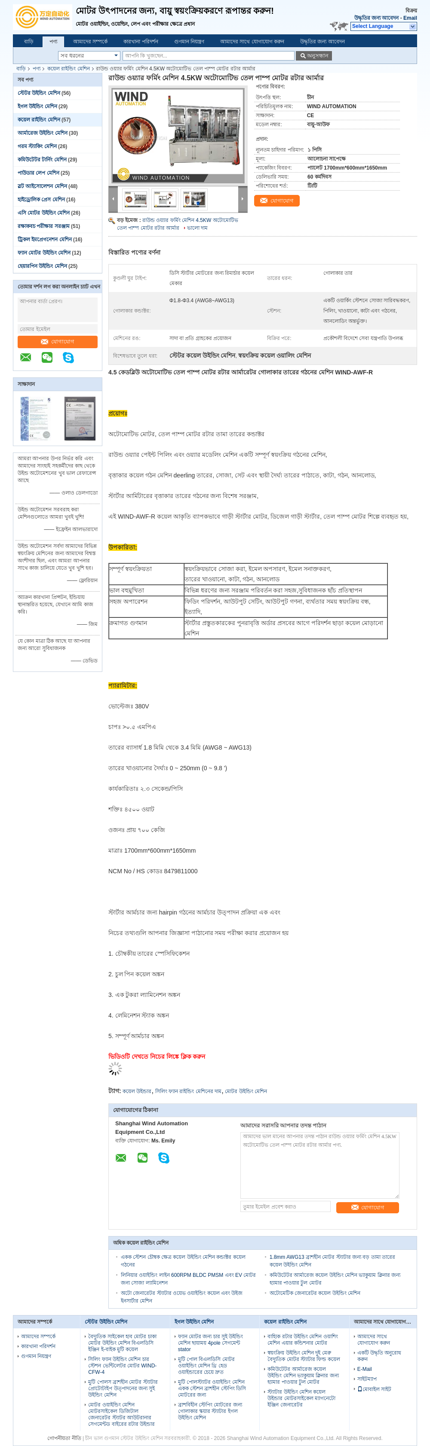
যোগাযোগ (57, 341)
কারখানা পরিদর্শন (140, 42)
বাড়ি (29, 42)
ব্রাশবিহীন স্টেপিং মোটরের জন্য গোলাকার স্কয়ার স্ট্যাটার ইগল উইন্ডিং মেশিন (210, 1411)
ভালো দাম (197, 228)
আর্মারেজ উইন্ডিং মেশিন (43, 133)
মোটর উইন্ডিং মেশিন (246, 1091)
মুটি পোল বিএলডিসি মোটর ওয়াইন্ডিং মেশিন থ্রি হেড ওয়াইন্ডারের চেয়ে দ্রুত (206, 1365)
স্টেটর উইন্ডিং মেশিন (39, 93)
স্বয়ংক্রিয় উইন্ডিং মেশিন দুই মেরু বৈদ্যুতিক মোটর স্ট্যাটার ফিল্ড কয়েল (303, 1356)
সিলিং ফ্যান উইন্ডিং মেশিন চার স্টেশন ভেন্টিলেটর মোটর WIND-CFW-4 (122, 1365)
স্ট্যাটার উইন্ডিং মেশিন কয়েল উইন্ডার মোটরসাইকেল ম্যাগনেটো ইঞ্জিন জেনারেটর (301, 1398)
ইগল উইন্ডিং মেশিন (37, 106)
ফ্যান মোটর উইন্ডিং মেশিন (44, 253)
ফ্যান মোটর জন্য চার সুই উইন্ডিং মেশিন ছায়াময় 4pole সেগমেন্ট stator (210, 1343)
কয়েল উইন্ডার (137, 1091)
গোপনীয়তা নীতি (64, 1438)
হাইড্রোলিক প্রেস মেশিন (41, 200)
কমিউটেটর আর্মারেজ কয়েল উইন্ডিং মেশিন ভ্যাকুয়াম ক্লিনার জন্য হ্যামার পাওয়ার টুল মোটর (302, 1375)
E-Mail (364, 1369)
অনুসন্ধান (318, 55)
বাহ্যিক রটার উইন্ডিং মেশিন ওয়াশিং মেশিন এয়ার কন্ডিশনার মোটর (302, 1340)
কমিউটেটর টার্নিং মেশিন (42, 160)
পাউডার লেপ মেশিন (38, 173)
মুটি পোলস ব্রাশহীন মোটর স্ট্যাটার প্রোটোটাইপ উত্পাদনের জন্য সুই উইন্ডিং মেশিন (122, 1388)
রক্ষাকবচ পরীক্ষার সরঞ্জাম (44, 226)
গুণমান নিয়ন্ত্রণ (189, 42)
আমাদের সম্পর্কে (90, 42)
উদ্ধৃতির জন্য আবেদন (376, 18)
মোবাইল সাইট (374, 1389)
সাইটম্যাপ (367, 1379)
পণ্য (53, 42)
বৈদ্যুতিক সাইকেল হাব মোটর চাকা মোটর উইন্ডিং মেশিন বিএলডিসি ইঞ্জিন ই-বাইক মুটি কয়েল (122, 1343)
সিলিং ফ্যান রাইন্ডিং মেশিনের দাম (188, 1091)
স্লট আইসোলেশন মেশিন (42, 186)
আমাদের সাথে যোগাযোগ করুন (252, 42)
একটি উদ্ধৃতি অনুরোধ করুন (379, 1356)
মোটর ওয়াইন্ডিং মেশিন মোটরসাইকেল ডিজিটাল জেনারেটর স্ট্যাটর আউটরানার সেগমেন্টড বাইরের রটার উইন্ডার (121, 1414)
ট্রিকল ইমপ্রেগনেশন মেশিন (45, 240)
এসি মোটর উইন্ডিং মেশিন (44, 213)
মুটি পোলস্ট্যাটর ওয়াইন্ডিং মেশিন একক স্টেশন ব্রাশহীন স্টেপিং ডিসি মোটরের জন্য (212, 1388)
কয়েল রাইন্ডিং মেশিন (68, 69)
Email (410, 18)
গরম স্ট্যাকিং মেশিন (37, 146)
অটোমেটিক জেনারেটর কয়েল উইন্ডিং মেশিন (315, 1293)
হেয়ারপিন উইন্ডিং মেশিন (42, 266)
